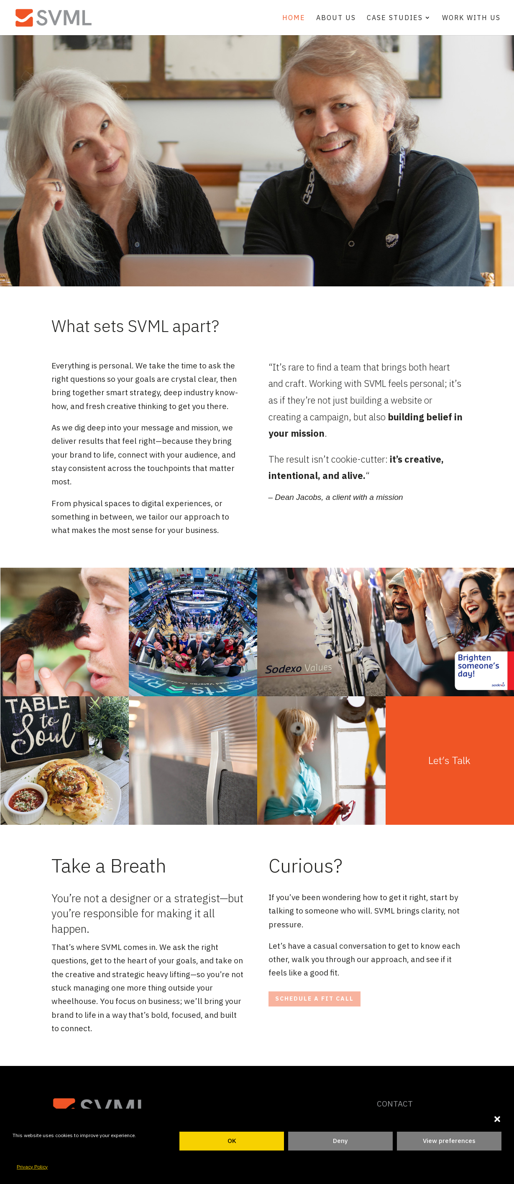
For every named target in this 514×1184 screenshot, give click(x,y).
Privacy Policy (32, 1166)
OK (232, 1141)
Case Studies (395, 18)
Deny (340, 1141)
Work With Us (471, 18)
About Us (336, 18)
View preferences (449, 1141)
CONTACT (395, 1104)
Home (293, 18)
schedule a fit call (314, 998)
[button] (497, 1119)
